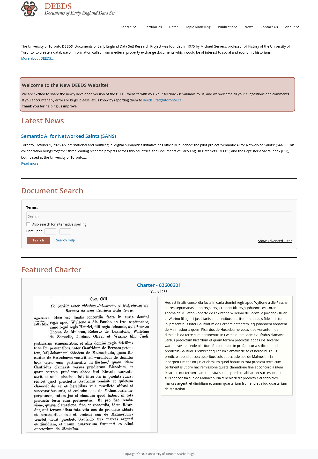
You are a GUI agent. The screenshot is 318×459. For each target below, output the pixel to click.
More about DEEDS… (37, 58)
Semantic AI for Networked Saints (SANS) (68, 136)
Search (38, 240)
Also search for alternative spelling (59, 224)
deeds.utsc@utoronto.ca (162, 100)
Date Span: (35, 231)
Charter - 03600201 (159, 285)
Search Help (65, 240)
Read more (29, 163)
